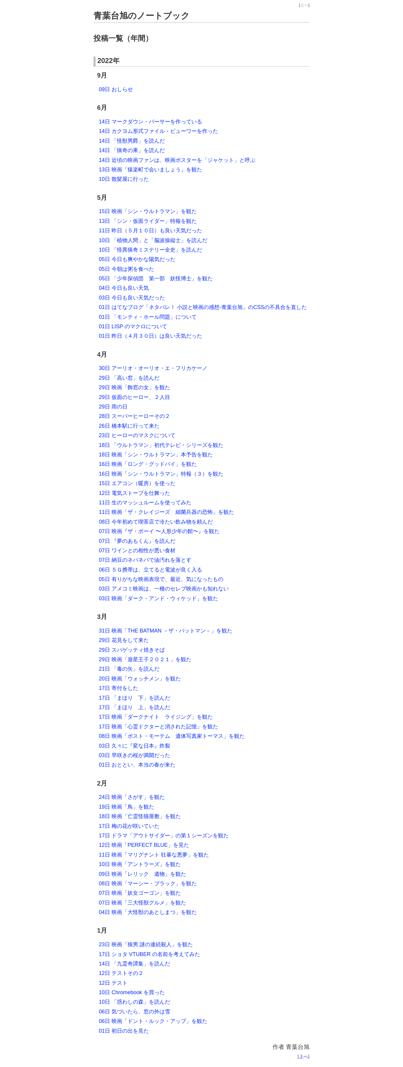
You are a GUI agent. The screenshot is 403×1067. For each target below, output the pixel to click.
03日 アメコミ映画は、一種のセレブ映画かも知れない (164, 589)
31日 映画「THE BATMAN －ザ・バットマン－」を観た (165, 631)
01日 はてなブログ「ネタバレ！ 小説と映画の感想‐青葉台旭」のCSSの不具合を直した (203, 307)
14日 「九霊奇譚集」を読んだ (134, 964)
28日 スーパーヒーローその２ (134, 416)
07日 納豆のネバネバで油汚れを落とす (145, 560)
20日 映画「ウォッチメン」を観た (140, 679)
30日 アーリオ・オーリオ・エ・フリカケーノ (153, 368)
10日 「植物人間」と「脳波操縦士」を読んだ (153, 240)
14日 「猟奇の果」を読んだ (132, 150)
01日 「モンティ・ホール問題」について (148, 317)
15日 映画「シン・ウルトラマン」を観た (148, 211)
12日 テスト (113, 983)
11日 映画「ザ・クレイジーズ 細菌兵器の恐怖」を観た (166, 512)
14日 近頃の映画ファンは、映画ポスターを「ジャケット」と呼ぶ (177, 160)
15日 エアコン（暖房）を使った (137, 483)
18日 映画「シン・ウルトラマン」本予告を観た (156, 455)
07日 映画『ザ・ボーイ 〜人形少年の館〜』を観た (159, 531)
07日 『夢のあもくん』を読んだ (137, 541)
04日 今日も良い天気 (124, 288)
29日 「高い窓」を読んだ (129, 378)
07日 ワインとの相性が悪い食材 (137, 550)
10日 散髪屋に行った (124, 179)
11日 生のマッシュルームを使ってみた (145, 503)
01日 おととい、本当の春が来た (137, 765)
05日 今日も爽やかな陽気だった (137, 259)
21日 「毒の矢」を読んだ (129, 669)
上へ (304, 5)
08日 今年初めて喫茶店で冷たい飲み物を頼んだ (156, 522)
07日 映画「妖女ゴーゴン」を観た (140, 893)
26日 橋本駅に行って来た (129, 426)
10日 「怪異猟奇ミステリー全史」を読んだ (150, 250)
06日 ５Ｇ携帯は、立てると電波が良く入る (150, 570)
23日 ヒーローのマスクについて (137, 435)
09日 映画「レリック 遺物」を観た (142, 874)
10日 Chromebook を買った (132, 992)
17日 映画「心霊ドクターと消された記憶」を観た (158, 727)
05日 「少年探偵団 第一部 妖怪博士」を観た (156, 278)
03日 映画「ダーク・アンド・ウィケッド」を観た (158, 598)
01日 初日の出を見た (124, 1031)
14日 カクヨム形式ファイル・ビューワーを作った (158, 131)
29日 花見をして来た (124, 640)
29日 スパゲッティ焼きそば (132, 650)
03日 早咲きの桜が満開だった (134, 755)
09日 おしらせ (116, 89)
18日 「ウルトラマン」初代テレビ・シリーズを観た (161, 445)
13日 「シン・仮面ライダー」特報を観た (148, 221)
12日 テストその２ (121, 973)
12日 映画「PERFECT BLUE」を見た (144, 845)
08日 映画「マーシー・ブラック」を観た (148, 883)
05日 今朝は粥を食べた (126, 269)
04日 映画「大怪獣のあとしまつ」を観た (148, 912)
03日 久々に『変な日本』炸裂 (134, 746)
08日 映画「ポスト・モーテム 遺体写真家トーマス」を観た (172, 736)
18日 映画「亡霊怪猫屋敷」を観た (140, 816)
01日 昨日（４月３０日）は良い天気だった (150, 336)
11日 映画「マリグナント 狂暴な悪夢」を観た (154, 855)
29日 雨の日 (113, 407)
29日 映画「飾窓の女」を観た (134, 387)
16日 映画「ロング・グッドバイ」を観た (148, 464)
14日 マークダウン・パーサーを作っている (150, 122)
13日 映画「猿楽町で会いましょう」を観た (150, 170)
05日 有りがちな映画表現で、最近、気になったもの (161, 579)
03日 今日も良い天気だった (132, 298)
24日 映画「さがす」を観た (132, 797)
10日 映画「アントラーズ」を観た (140, 864)
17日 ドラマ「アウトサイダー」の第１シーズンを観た (164, 836)
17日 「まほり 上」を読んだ (134, 707)
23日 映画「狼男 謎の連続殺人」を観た (146, 944)
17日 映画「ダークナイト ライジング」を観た (156, 717)
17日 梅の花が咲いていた (129, 826)
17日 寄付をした (118, 688)
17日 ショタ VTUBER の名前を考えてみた (149, 954)
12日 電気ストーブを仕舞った (134, 493)
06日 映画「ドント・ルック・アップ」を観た (153, 1021)
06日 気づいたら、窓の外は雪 (134, 1012)
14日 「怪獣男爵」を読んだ (132, 141)
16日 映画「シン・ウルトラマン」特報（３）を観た (161, 474)
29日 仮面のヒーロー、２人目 (134, 397)
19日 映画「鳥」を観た (126, 807)
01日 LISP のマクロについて (133, 326)
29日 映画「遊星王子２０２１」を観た (145, 659)
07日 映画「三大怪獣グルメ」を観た (142, 903)
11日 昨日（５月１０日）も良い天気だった (150, 231)
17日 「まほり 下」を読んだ (134, 698)
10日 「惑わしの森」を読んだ (134, 1002)
